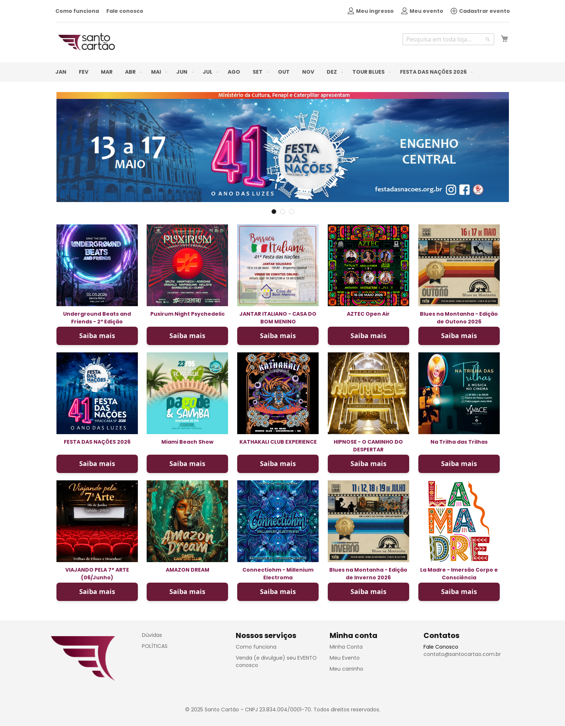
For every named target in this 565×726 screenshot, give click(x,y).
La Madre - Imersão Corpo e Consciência (459, 573)
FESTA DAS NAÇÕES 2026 (97, 441)
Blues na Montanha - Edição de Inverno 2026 (368, 573)
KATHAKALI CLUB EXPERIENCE (278, 441)
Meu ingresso (371, 11)
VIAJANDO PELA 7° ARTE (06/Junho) (97, 573)
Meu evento (422, 11)
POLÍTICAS (155, 646)
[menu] (282, 72)
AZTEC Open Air (368, 314)
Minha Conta (346, 646)
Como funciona (77, 11)
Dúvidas (152, 635)
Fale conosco (124, 11)
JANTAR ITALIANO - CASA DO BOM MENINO (277, 317)
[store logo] (86, 41)
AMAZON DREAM (187, 569)
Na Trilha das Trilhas (459, 441)
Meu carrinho (346, 668)
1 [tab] (273, 211)
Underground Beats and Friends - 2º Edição (97, 317)
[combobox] (448, 39)
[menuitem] (61, 72)
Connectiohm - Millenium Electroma (277, 573)
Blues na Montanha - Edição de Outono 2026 (459, 317)
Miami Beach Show (187, 441)
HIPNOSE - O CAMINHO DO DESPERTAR (368, 445)
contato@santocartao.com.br (462, 654)
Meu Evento (345, 657)
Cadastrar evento (480, 11)
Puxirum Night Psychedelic (187, 314)
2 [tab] (282, 211)
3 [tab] (291, 211)
